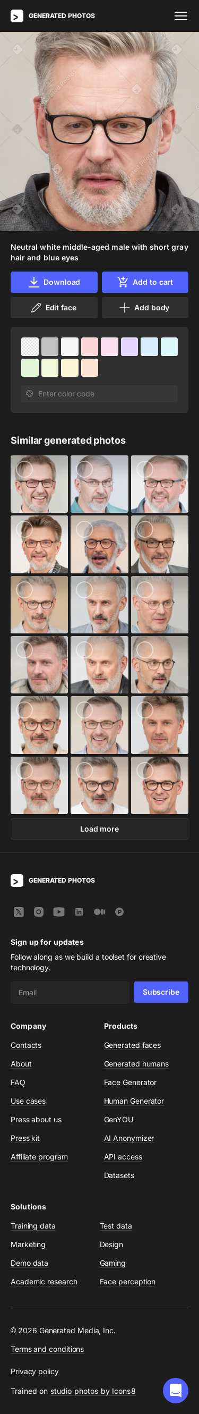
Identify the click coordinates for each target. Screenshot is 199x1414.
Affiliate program (39, 1156)
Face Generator (130, 1082)
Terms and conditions (47, 1348)
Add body (143, 307)
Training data (33, 1225)
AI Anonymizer (129, 1137)
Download (54, 282)
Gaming (113, 1262)
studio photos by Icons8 (93, 1390)
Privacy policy (35, 1371)
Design (112, 1244)
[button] (175, 1390)
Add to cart (145, 282)
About (21, 1063)
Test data (116, 1225)
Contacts (26, 1044)
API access (123, 1156)
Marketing (28, 1244)
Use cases (28, 1100)
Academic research (44, 1281)
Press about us (36, 1119)
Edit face (53, 307)
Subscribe (161, 991)
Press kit (25, 1137)
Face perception (128, 1281)
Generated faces (132, 1044)
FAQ (18, 1082)
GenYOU (119, 1119)
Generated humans (136, 1063)
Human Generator (134, 1100)
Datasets (119, 1175)
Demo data (29, 1262)
